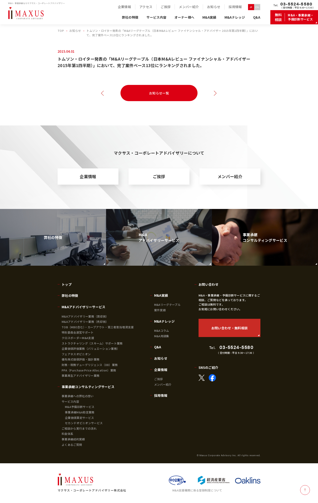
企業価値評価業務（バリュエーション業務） (91, 349)
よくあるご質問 (72, 445)
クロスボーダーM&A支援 (78, 338)
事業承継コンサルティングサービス (88, 386)
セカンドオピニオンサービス (84, 423)
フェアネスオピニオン (76, 354)
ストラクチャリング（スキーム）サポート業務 (92, 343)
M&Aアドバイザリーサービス (83, 306)
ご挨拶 (159, 176)
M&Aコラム (161, 331)
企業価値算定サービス (79, 418)
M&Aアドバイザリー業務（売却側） (85, 322)
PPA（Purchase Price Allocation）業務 (89, 370)
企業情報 (88, 176)
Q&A (157, 347)
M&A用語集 (161, 336)
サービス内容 (70, 401)
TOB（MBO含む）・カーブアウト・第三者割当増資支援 (98, 327)
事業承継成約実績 (73, 439)
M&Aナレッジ (164, 321)
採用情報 (160, 395)
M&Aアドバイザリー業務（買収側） (85, 316)
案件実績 (160, 310)
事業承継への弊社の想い (78, 396)
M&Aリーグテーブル (167, 305)
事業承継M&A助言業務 (80, 412)
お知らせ (160, 358)
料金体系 (67, 434)
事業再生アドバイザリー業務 (80, 376)
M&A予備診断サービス (80, 407)
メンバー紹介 (230, 176)
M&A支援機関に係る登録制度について (197, 490)
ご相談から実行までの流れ (79, 428)
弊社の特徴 (70, 295)
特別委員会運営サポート (78, 332)
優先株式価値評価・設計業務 (80, 359)
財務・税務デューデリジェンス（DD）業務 (90, 365)
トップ (67, 284)
